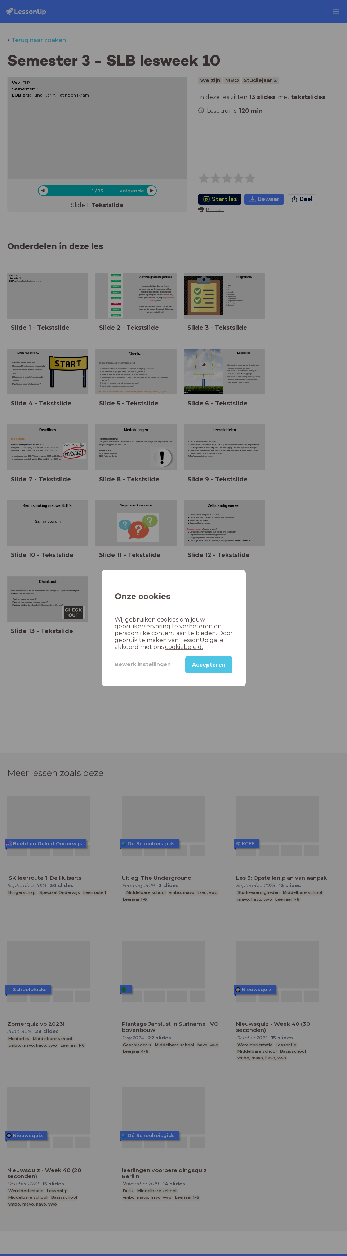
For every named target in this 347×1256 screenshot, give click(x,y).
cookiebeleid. (184, 646)
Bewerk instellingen (143, 664)
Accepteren (209, 665)
